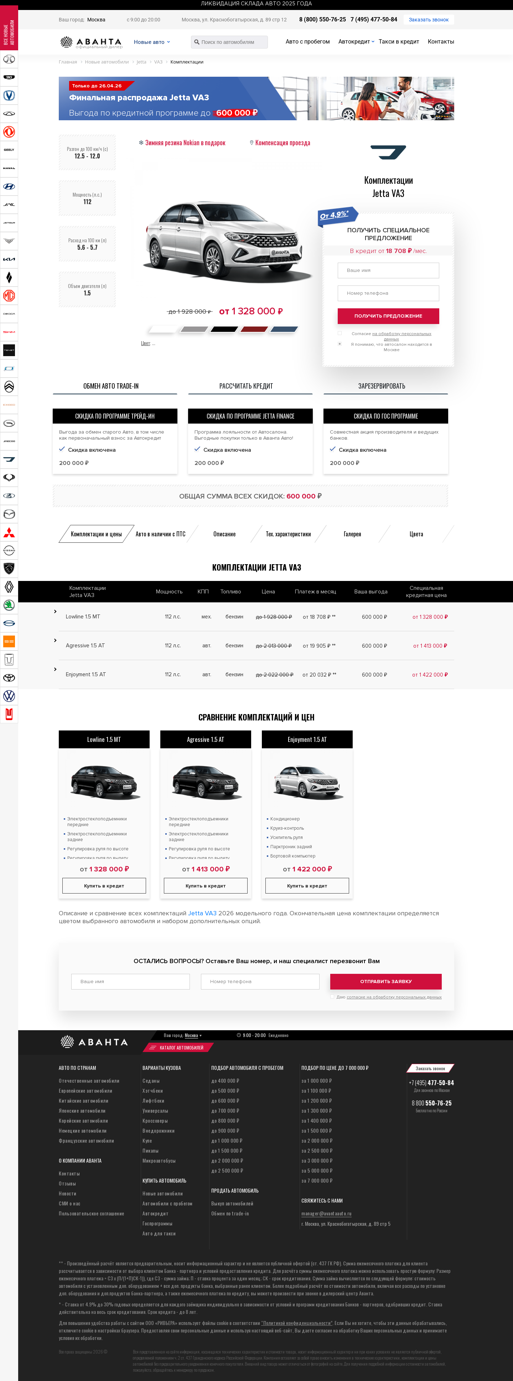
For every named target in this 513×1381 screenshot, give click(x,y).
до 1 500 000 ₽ (227, 1148)
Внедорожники (158, 1128)
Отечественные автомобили (89, 1078)
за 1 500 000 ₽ (316, 1128)
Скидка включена (227, 450)
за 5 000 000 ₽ (316, 1168)
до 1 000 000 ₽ (227, 1138)
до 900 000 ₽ (225, 1128)
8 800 (432, 1101)
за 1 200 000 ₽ (316, 1098)
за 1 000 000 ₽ (316, 1078)
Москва (96, 19)
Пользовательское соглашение (91, 1211)
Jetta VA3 (202, 913)
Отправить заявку (386, 981)
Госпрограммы (157, 1221)
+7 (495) (431, 1080)
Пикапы (150, 1148)
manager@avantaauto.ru (326, 1211)
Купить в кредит (104, 886)
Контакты (441, 41)
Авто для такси (159, 1231)
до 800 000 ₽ (225, 1118)
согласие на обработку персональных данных (394, 995)
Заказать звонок (429, 19)
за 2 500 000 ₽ (316, 1148)
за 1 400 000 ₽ (316, 1118)
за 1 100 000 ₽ (316, 1088)
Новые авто (155, 42)
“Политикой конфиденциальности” (296, 1320)
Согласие (391, 336)
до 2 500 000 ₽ (227, 1168)
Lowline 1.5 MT (104, 739)
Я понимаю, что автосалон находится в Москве (391, 347)
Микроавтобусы (159, 1158)
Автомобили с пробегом (167, 1201)
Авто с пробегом (308, 41)
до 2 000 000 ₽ (227, 1158)
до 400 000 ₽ (225, 1078)
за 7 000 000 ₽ (316, 1178)
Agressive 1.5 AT (205, 739)
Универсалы (155, 1108)
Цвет (145, 342)
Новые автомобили (162, 1191)
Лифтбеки (153, 1098)
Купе (147, 1138)
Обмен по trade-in (230, 1211)
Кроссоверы (155, 1118)
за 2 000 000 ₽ (316, 1138)
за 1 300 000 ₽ (316, 1108)
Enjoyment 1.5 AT (307, 739)
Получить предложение (388, 316)
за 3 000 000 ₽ (316, 1158)
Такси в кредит (399, 41)
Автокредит (354, 41)
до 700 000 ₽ (225, 1108)
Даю (389, 995)
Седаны (151, 1078)
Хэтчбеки (152, 1088)
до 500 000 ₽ (225, 1088)
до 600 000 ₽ (225, 1098)
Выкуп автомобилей (232, 1201)
